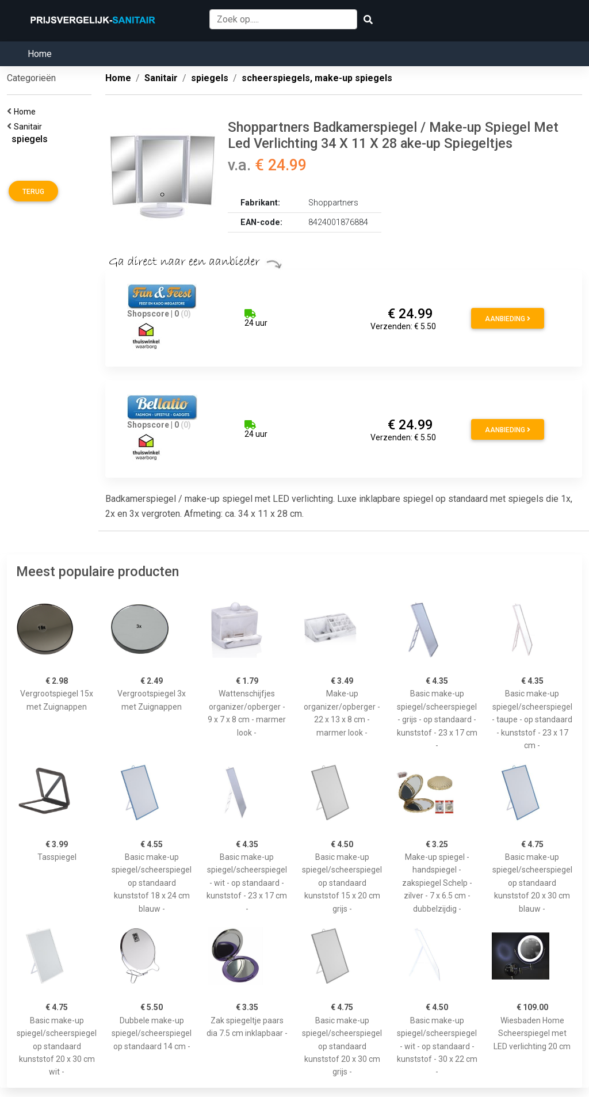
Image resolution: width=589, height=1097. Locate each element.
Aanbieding (507, 319)
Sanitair (29, 126)
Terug (33, 192)
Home (40, 53)
